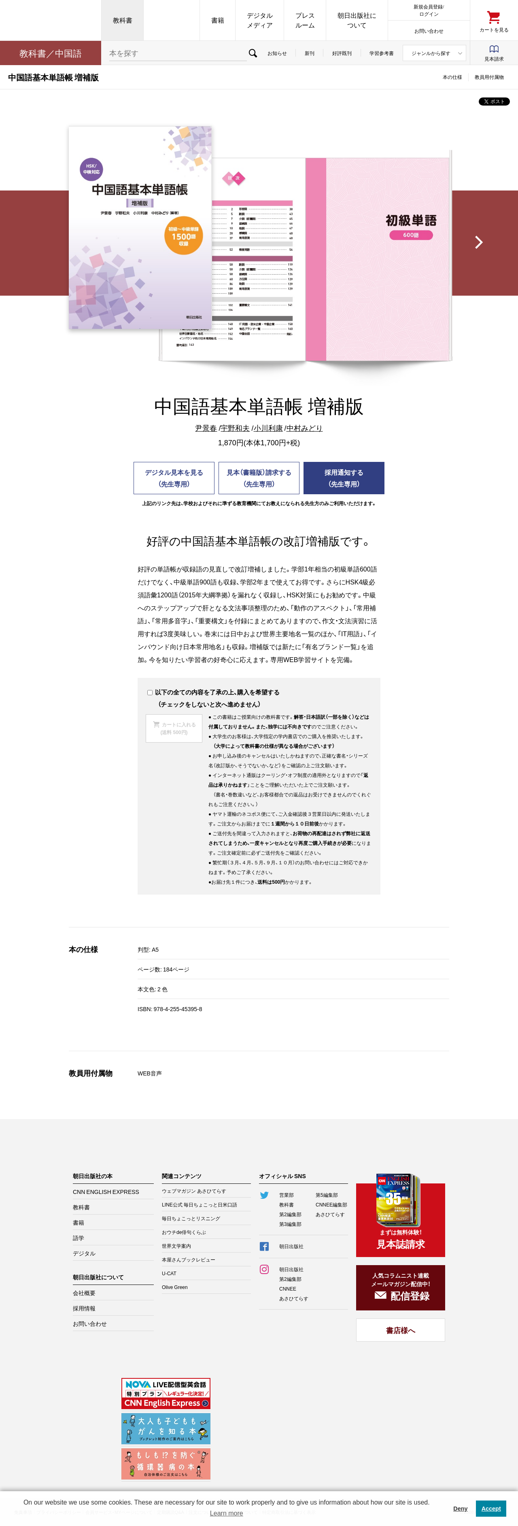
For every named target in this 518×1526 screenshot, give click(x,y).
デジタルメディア (260, 20)
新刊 (309, 53)
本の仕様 (452, 76)
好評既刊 (342, 53)
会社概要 (84, 1293)
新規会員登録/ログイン (429, 10)
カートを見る (494, 29)
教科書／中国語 (50, 53)
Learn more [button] (226, 1513)
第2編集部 (290, 1214)
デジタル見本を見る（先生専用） (174, 478)
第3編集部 (290, 1224)
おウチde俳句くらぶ (184, 1232)
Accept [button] (491, 1508)
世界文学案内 (176, 1245)
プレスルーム (305, 20)
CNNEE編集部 (331, 1204)
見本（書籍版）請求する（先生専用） (259, 478)
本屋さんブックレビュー (188, 1259)
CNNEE (287, 1288)
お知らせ (277, 53)
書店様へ (400, 1330)
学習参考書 (381, 53)
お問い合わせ (429, 30)
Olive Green (175, 1287)
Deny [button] (460, 1508)
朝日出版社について (357, 20)
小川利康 (268, 427)
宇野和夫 (235, 427)
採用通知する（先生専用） (344, 478)
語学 (78, 1238)
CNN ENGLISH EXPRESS (106, 1191)
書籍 (217, 20)
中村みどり (305, 427)
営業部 (286, 1194)
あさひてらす (330, 1214)
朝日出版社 (50, 20)
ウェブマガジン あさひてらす (194, 1190)
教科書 (122, 20)
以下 (157, 692)
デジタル (84, 1253)
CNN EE (172, 20)
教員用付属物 (489, 76)
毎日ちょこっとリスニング (191, 1218)
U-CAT (169, 1273)
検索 (253, 53)
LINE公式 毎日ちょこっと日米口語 (199, 1204)
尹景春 (206, 427)
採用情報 (84, 1308)
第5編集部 (327, 1194)
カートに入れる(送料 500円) (177, 728)
